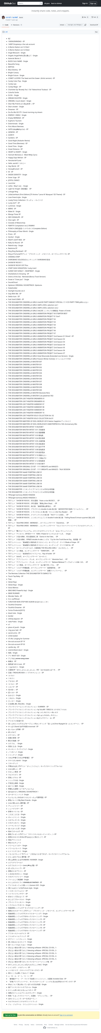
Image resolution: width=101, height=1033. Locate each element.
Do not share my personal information (76, 1025)
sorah (8, 17)
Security (26, 1025)
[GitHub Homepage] (44, 1027)
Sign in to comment (66, 1015)
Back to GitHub (56, 3)
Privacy (21, 1025)
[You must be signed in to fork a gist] (94, 17)
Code (5, 25)
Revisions (16, 25)
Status (32, 1025)
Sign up (93, 3)
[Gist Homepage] (10, 3)
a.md (15, 17)
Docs (45, 1025)
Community (39, 1025)
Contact (51, 1025)
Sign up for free (10, 1015)
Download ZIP (94, 25)
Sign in (85, 3)
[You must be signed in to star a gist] (85, 17)
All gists (47, 3)
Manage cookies (59, 1025)
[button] (85, 24)
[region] (50, 521)
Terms (15, 1025)
